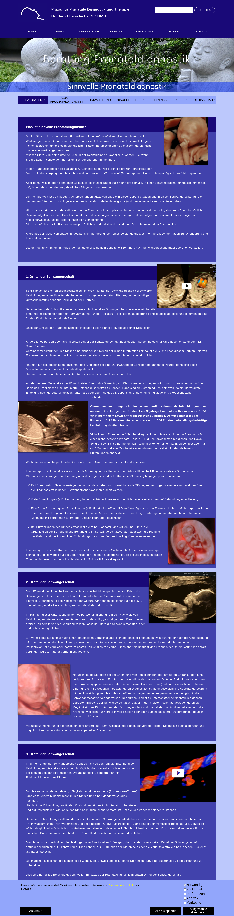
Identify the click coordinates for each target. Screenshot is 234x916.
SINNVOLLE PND (99, 100)
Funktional (194, 889)
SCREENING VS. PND (163, 100)
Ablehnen (35, 910)
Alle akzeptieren (166, 911)
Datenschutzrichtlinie (121, 885)
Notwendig (194, 885)
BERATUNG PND (33, 100)
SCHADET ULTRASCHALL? (197, 100)
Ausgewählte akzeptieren (198, 910)
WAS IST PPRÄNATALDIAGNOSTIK (67, 99)
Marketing (194, 902)
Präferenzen (196, 893)
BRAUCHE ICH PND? (130, 100)
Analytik (192, 898)
